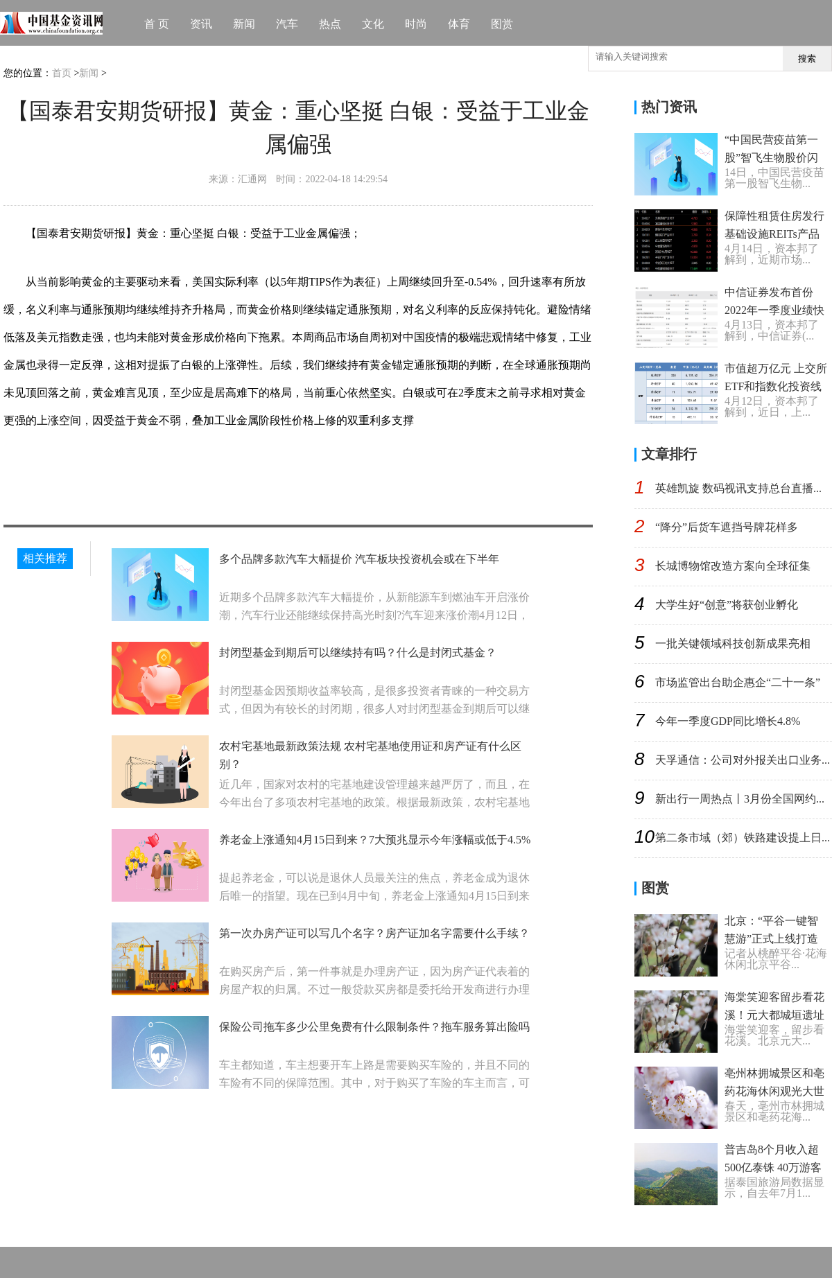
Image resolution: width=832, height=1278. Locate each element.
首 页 (156, 24)
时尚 (416, 24)
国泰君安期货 (153, 469)
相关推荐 (45, 558)
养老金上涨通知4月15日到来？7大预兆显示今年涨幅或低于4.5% (374, 840)
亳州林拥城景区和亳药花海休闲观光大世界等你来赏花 (774, 1091)
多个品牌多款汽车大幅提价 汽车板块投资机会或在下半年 (359, 559)
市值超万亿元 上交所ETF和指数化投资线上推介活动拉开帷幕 (776, 386)
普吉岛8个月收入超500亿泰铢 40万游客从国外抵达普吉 (773, 1167)
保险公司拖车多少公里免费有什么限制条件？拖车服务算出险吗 (374, 1027)
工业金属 (95, 469)
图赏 (502, 24)
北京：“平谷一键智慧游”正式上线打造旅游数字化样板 (771, 939)
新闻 (244, 24)
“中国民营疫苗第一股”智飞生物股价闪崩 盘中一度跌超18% (775, 158)
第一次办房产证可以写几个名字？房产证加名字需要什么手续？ (374, 933)
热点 (330, 24)
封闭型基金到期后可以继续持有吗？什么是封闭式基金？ (357, 652)
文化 (373, 24)
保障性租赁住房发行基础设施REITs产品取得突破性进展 (774, 234)
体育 (459, 24)
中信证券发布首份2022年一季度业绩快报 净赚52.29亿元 (774, 310)
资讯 (201, 24)
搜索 (807, 58)
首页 (61, 73)
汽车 (287, 24)
